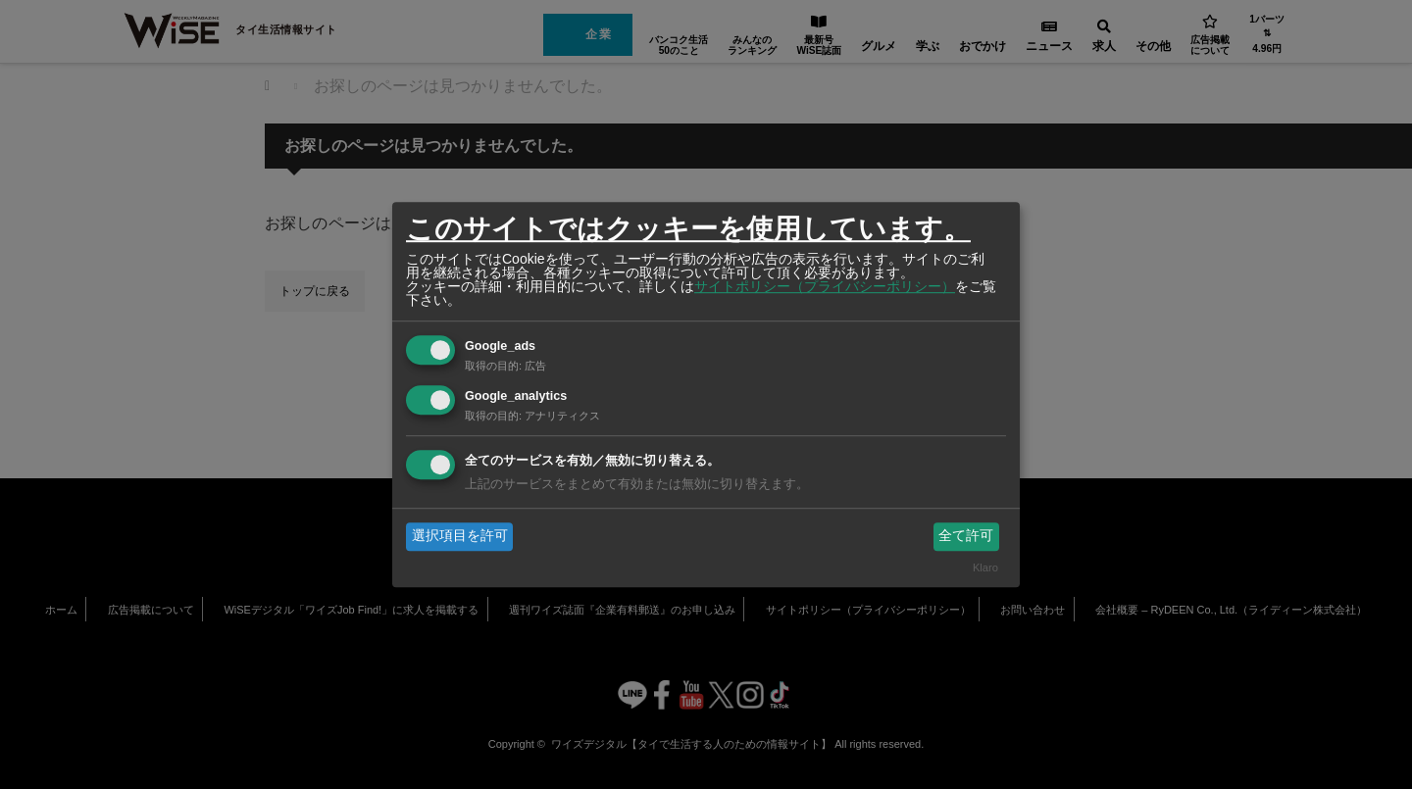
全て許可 (965, 536)
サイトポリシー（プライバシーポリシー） (824, 286)
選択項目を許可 (460, 536)
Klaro (985, 567)
